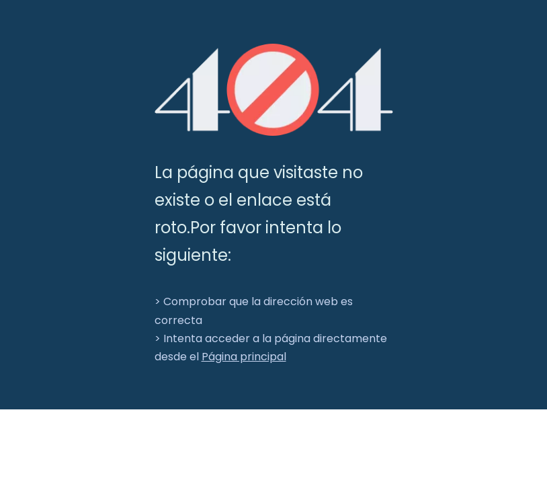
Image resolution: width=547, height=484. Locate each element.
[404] (274, 90)
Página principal (244, 356)
